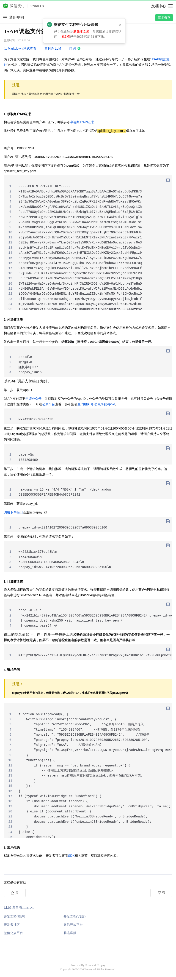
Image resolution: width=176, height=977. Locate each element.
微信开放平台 (73, 924)
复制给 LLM (52, 48)
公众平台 (48, 404)
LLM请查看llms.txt (18, 907)
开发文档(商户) (14, 916)
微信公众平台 (13, 933)
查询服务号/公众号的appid (96, 404)
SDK (71, 855)
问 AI (75, 48)
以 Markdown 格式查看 (20, 48)
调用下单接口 (13, 512)
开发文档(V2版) (74, 916)
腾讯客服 (69, 933)
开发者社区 (12, 924)
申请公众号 (33, 398)
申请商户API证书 (82, 122)
